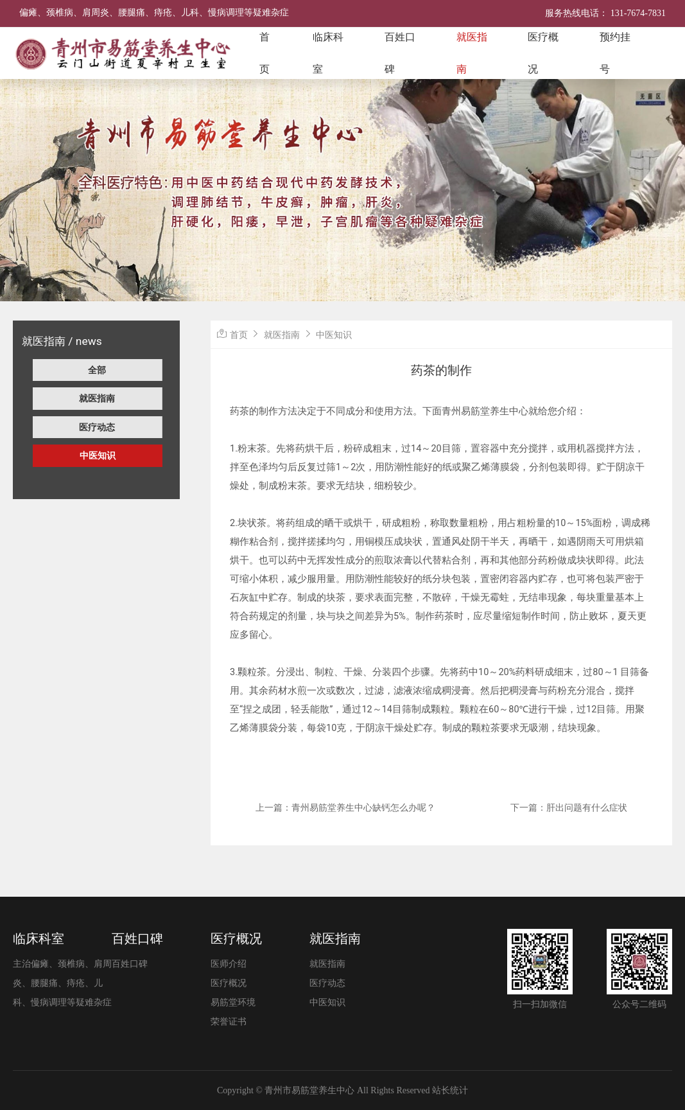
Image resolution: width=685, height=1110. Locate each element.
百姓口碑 (400, 53)
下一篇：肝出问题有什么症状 (568, 807)
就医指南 (471, 53)
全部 (97, 370)
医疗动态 (97, 427)
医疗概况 (543, 53)
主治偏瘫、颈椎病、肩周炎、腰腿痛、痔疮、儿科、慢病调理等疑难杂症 (62, 983)
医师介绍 (229, 964)
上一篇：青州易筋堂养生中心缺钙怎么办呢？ (345, 807)
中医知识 (98, 455)
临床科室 (328, 53)
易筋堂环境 (233, 1002)
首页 (264, 53)
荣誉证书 (229, 1021)
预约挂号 (615, 53)
